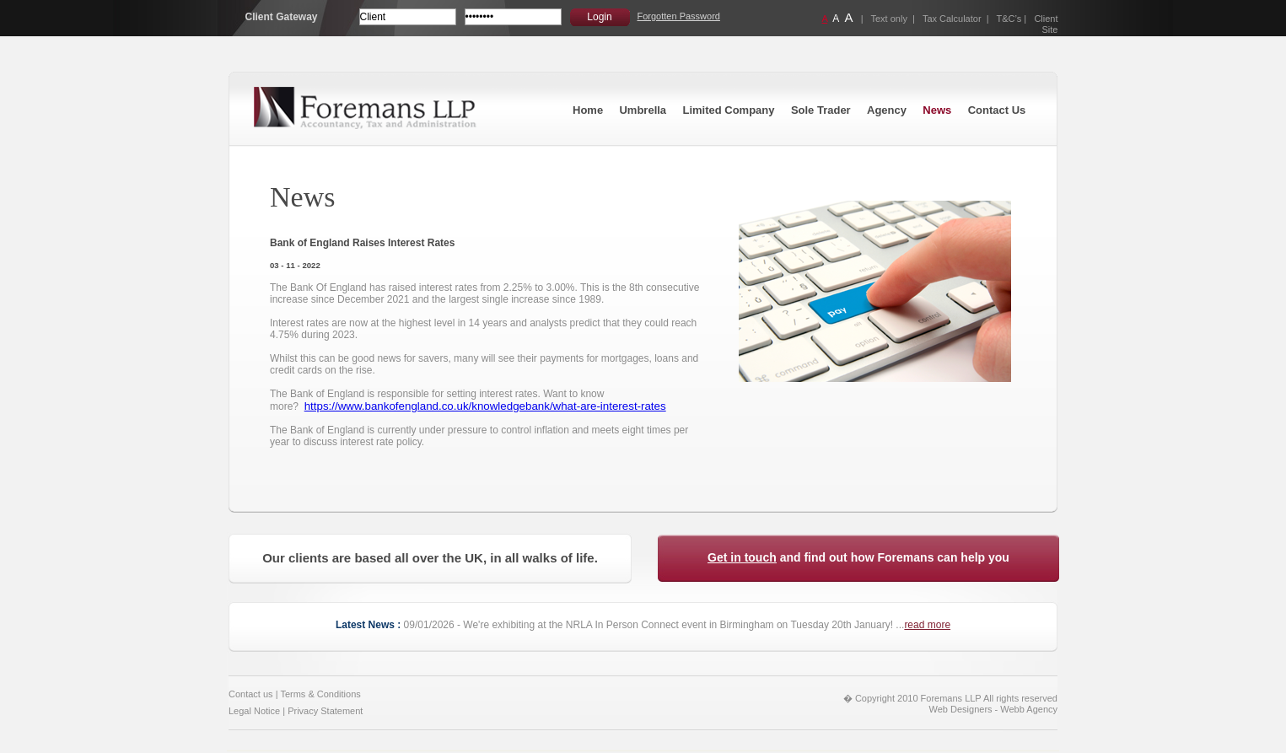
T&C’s (1009, 18)
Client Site (1045, 24)
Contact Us (997, 110)
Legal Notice (254, 711)
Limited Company (728, 110)
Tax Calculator (952, 18)
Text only (889, 18)
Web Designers (961, 709)
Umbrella (642, 110)
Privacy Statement (325, 711)
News (937, 110)
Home (588, 110)
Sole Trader (821, 110)
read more (927, 625)
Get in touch (742, 557)
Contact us (251, 694)
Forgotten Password (679, 16)
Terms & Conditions (320, 694)
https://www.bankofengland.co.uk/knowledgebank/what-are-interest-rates (485, 406)
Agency (887, 110)
